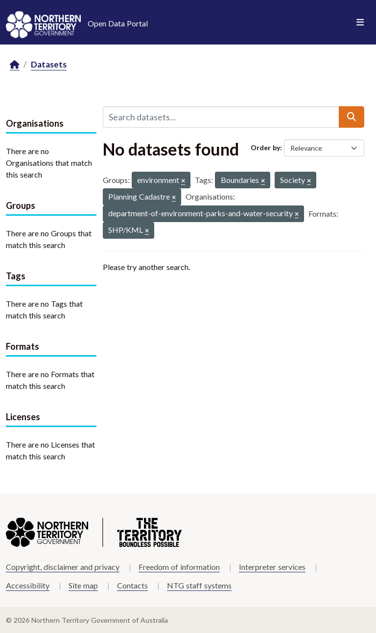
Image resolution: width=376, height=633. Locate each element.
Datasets (49, 64)
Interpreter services (272, 566)
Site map (83, 585)
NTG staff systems (199, 585)
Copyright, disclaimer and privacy (62, 566)
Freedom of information (179, 566)
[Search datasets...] (221, 117)
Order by (265, 147)
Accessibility (27, 585)
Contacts (132, 585)
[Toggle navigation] (360, 22)
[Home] (15, 64)
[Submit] (351, 117)
